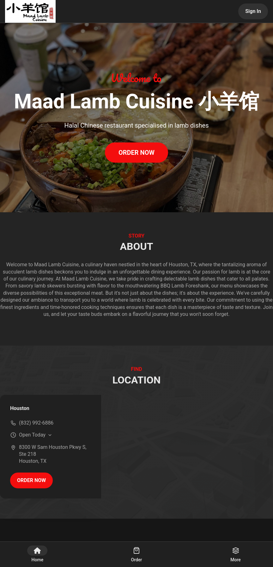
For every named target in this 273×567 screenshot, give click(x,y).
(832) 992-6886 (36, 423)
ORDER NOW (136, 152)
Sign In (253, 11)
